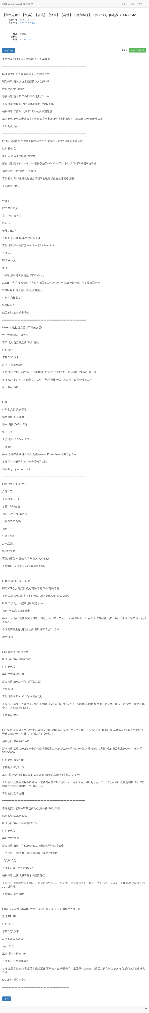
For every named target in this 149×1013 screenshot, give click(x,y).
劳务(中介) (30, 22)
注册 (132, 4)
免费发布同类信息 (137, 50)
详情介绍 (9, 50)
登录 (123, 4)
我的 (141, 4)
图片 (7, 999)
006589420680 (26, 39)
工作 (22, 22)
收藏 (124, 50)
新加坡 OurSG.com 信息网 (17, 3)
